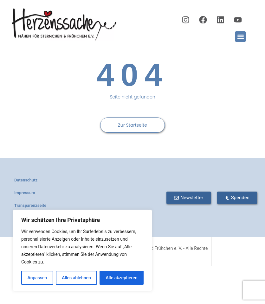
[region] (82, 250)
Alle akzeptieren (121, 277)
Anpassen (37, 277)
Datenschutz (25, 180)
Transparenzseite (30, 205)
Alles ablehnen (76, 277)
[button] (240, 36)
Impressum (24, 192)
